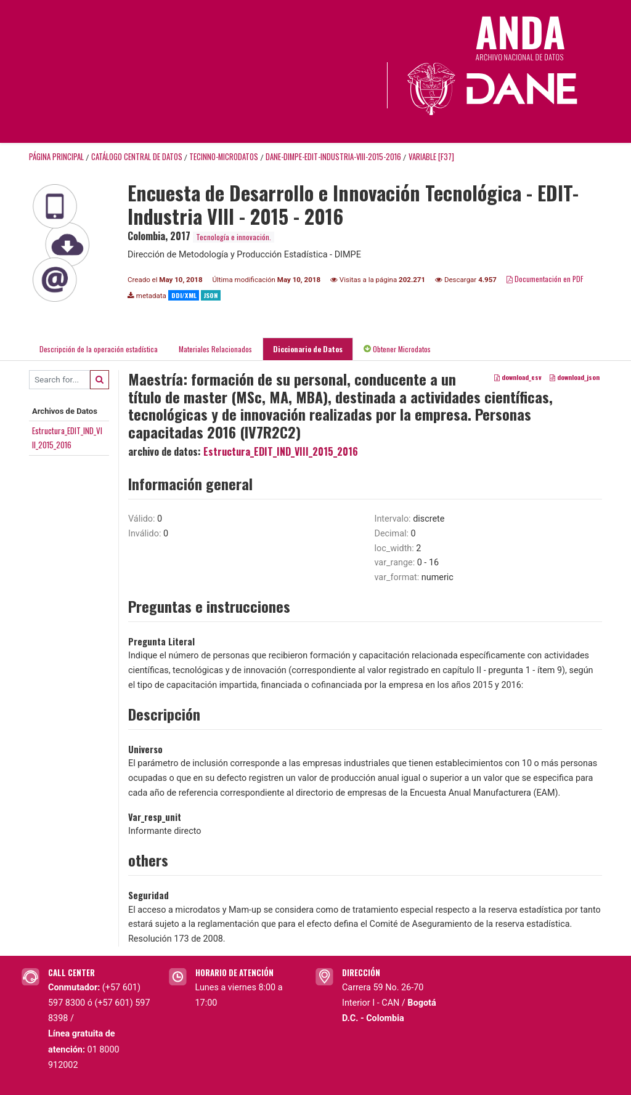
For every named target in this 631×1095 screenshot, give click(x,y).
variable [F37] (431, 157)
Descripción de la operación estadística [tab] (98, 349)
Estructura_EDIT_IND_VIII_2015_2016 (280, 451)
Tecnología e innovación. (233, 237)
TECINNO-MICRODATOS (223, 157)
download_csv (518, 377)
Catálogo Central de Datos (136, 157)
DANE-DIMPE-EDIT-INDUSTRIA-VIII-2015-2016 (333, 157)
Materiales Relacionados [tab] (215, 349)
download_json (575, 377)
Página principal (56, 157)
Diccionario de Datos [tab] (308, 349)
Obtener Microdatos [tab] (397, 349)
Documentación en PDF (545, 278)
